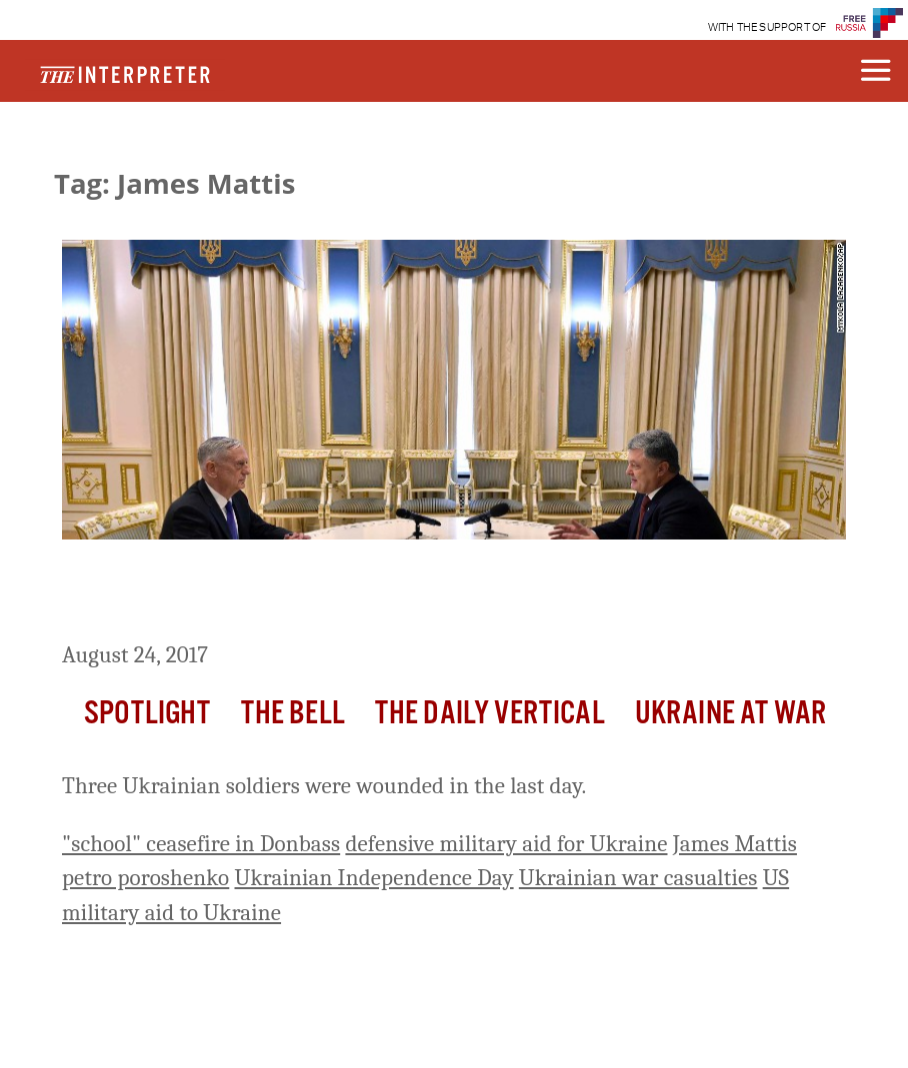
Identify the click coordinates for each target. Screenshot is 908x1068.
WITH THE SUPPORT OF (767, 27)
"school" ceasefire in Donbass (201, 843)
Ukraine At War (730, 713)
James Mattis (735, 843)
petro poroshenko (145, 877)
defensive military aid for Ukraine (506, 843)
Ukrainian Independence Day (374, 877)
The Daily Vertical (490, 713)
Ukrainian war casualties (638, 877)
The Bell (293, 713)
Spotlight (147, 713)
